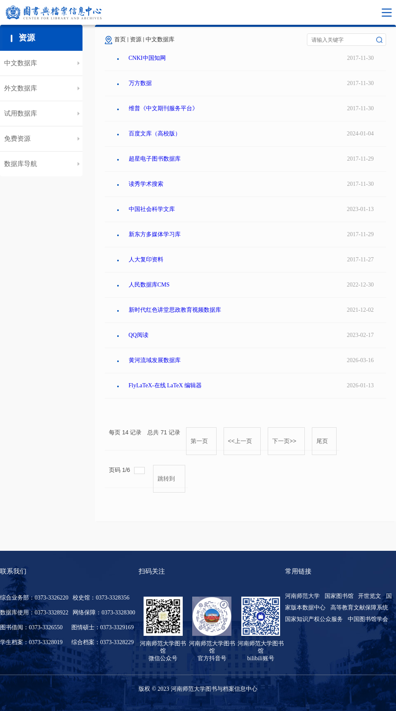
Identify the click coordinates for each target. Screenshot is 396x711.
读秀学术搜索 (146, 184)
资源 (135, 39)
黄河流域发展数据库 (155, 360)
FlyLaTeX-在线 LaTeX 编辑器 (165, 385)
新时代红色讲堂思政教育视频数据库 (175, 310)
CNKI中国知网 (147, 58)
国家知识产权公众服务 (314, 619)
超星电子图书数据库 (155, 159)
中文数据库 (20, 62)
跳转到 (167, 478)
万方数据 (140, 83)
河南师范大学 (302, 596)
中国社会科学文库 (152, 209)
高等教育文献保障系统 (359, 607)
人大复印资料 (146, 259)
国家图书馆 (339, 596)
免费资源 (17, 138)
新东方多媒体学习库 (155, 234)
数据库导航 (20, 163)
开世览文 (369, 596)
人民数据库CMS (149, 285)
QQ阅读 (138, 335)
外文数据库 (20, 88)
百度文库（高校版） (155, 133)
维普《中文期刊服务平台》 (163, 108)
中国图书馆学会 (368, 619)
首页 (120, 39)
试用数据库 (20, 113)
